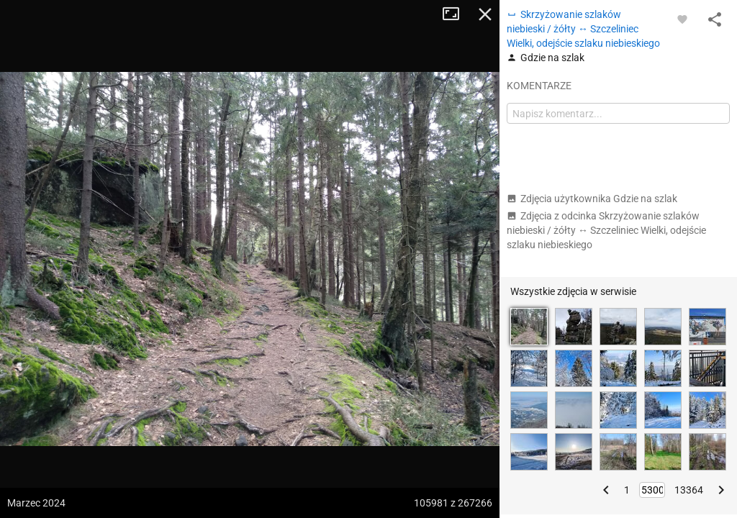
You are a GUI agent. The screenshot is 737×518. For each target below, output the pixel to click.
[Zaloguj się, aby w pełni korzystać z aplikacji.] (682, 18)
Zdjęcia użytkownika (592, 198)
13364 (688, 490)
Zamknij (485, 14)
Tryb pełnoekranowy (456, 14)
